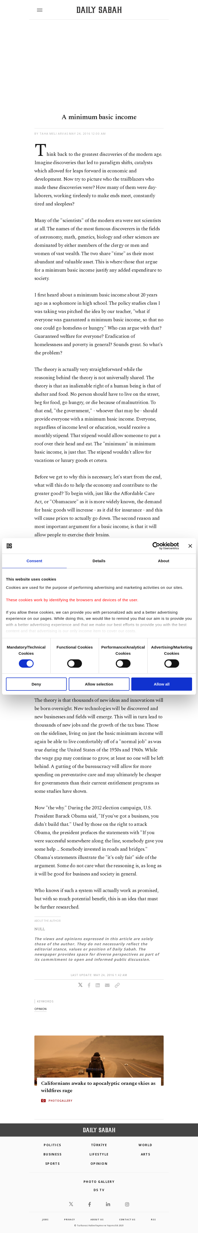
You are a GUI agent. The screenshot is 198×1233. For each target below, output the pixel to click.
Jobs (45, 1219)
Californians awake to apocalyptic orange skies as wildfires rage (98, 1086)
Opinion (99, 1163)
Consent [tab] (34, 561)
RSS (153, 1219)
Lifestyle (99, 1154)
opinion (40, 1009)
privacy (69, 1219)
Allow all (162, 684)
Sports (52, 1163)
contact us (127, 1219)
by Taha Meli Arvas (51, 133)
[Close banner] (190, 546)
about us (96, 1219)
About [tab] (163, 561)
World (145, 1145)
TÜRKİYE (99, 1145)
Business (52, 1154)
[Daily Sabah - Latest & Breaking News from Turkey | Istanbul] (99, 10)
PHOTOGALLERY (60, 1100)
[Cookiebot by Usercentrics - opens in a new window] (156, 546)
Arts (145, 1154)
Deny (36, 684)
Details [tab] (99, 561)
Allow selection (99, 684)
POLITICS (52, 1145)
